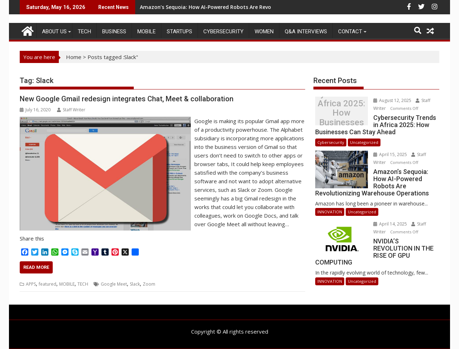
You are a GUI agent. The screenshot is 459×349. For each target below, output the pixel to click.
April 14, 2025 (390, 224)
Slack (135, 284)
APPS (31, 284)
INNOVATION (329, 211)
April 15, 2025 (390, 154)
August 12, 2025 (392, 100)
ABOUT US (54, 31)
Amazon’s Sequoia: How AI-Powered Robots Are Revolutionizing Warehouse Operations (249, 7)
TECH (84, 31)
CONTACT (350, 31)
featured (47, 284)
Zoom (149, 284)
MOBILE (146, 31)
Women (264, 31)
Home (73, 56)
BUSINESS (114, 31)
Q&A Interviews (306, 31)
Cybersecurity (223, 31)
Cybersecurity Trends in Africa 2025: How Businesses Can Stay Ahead (341, 113)
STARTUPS (179, 31)
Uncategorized (364, 142)
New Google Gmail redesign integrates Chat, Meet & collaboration (126, 98)
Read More (36, 267)
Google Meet (114, 284)
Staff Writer (71, 110)
